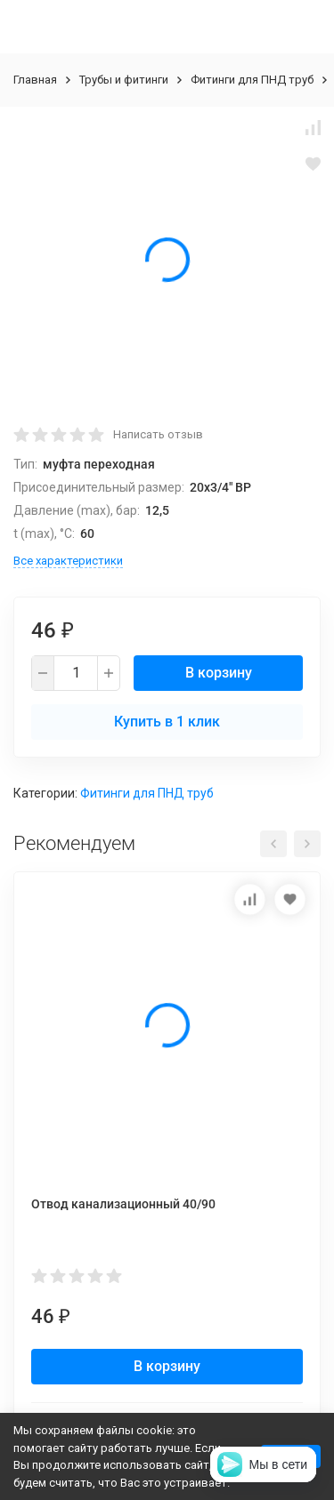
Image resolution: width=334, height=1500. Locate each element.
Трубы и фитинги (123, 79)
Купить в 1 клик (167, 721)
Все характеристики (68, 560)
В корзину (218, 672)
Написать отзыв (158, 434)
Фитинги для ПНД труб (252, 79)
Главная (35, 79)
